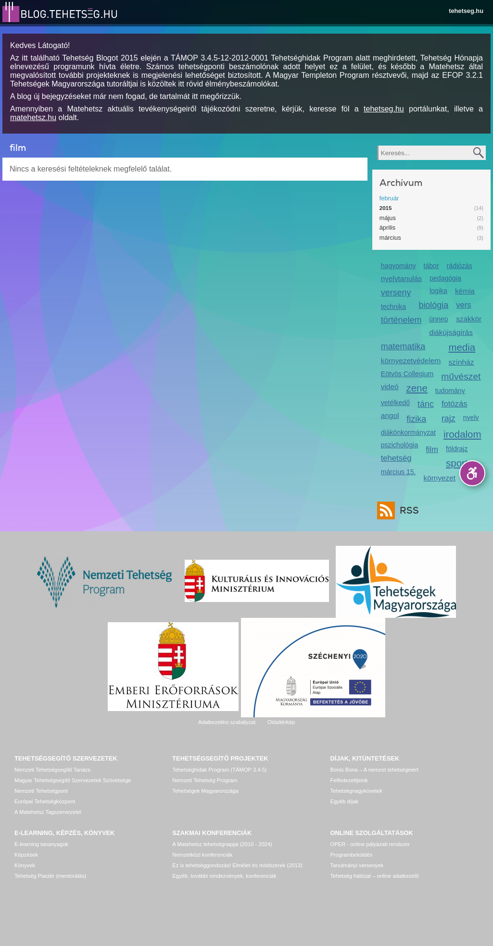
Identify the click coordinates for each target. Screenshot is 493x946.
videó (390, 386)
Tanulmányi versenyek (357, 865)
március (390, 237)
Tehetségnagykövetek (356, 791)
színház (461, 362)
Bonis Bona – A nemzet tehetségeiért (374, 770)
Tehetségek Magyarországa (205, 791)
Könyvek (24, 865)
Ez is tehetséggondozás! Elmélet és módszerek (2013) (237, 865)
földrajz (457, 449)
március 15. (398, 472)
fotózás (455, 403)
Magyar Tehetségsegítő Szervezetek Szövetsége (72, 780)
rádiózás (459, 266)
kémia (465, 291)
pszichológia (399, 445)
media (461, 347)
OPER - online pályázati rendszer (370, 844)
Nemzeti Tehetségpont (41, 791)
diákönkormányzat (408, 432)
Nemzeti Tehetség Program (204, 780)
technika (393, 306)
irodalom (462, 434)
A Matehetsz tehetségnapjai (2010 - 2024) (222, 844)
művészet (460, 376)
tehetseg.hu (466, 10)
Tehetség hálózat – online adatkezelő (374, 876)
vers (463, 304)
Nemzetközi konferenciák (202, 855)
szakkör (468, 319)
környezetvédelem (411, 360)
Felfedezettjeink (349, 780)
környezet (440, 478)
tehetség (396, 458)
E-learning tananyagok (41, 844)
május (387, 217)
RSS (407, 510)
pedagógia (445, 278)
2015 (385, 208)
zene (416, 387)
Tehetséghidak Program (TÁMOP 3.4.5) (219, 770)
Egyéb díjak (344, 801)
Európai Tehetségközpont (44, 801)
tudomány (450, 390)
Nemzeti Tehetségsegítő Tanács (52, 770)
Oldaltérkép (281, 722)
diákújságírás (451, 332)
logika (438, 291)
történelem (401, 320)
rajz (448, 418)
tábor (431, 266)
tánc (425, 404)
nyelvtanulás (401, 278)
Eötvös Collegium (407, 374)
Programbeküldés (351, 855)
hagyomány (398, 266)
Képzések (26, 855)
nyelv (471, 417)
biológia (433, 305)
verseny (396, 292)
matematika (403, 346)
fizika (416, 419)
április (387, 227)
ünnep (438, 319)
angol (390, 415)
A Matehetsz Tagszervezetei (47, 812)
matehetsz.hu (33, 117)
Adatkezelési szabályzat (226, 722)
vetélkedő (395, 402)
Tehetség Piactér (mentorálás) (50, 876)
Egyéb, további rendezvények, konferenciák (224, 876)
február (389, 198)
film (432, 449)
